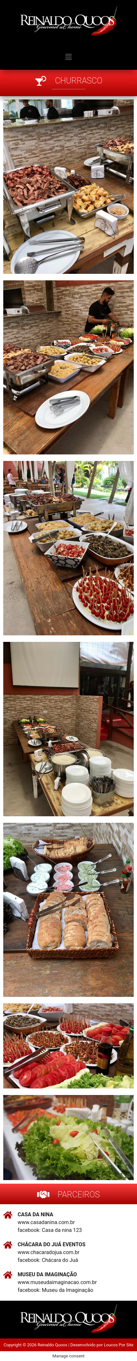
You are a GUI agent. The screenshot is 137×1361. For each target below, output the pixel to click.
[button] (68, 57)
